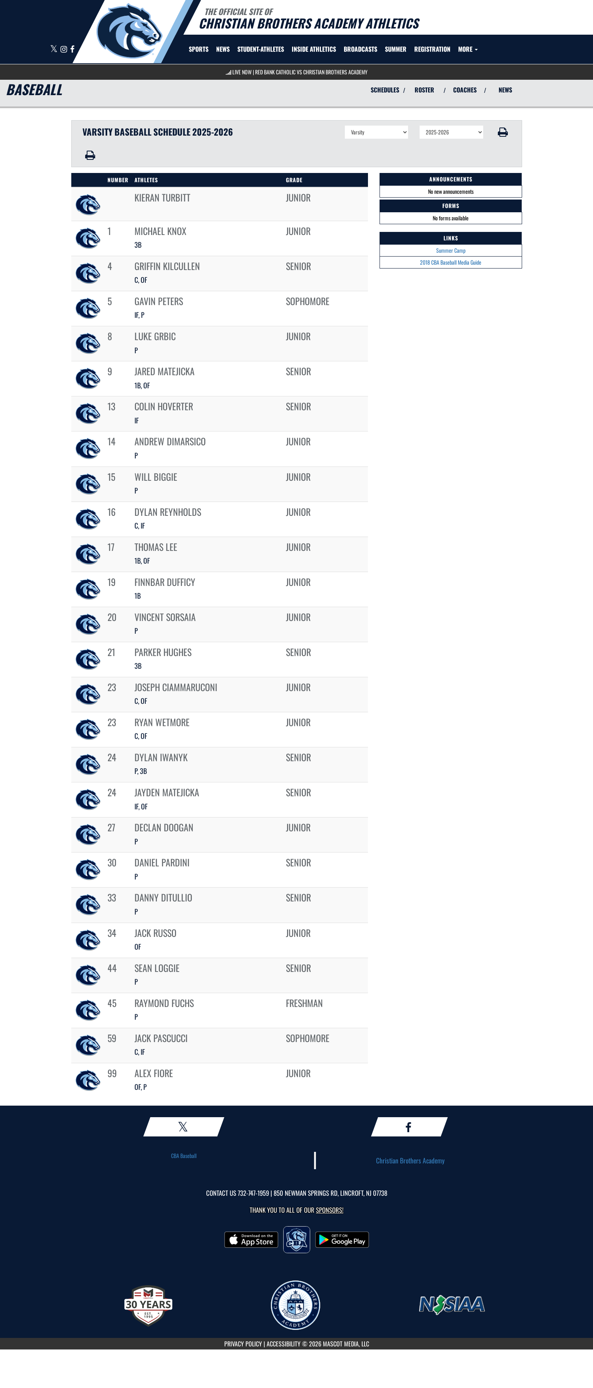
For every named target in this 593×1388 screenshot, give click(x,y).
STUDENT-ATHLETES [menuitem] (260, 49)
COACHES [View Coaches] (465, 90)
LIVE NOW (242, 72)
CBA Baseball (184, 1155)
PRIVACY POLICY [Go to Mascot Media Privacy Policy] (243, 1343)
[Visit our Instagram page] (64, 49)
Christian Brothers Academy (410, 1160)
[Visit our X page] (54, 49)
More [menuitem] (468, 49)
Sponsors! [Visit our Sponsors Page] (329, 1210)
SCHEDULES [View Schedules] (385, 90)
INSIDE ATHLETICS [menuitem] (314, 49)
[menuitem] (223, 49)
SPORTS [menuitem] (198, 49)
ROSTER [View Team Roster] (424, 90)
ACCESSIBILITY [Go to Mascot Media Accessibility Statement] (284, 1343)
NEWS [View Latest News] (505, 90)
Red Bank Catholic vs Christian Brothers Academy (311, 72)
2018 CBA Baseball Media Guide (450, 262)
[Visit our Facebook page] (72, 49)
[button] (502, 132)
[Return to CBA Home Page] (129, 30)
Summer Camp (450, 250)
